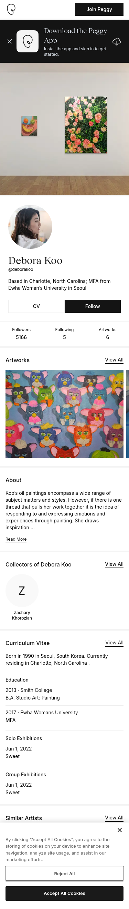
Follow (92, 306)
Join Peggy (99, 9)
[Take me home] (11, 9)
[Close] (119, 830)
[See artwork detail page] (64, 414)
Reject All (64, 873)
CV (36, 306)
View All (114, 359)
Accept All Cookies (64, 893)
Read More (16, 539)
